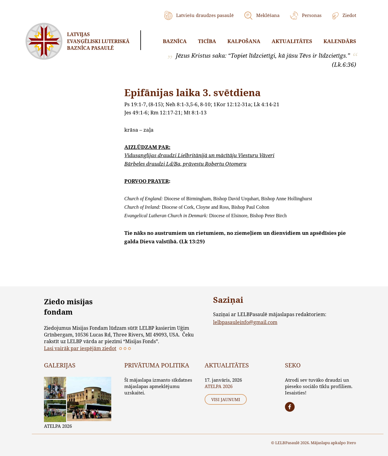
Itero (351, 442)
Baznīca (175, 41)
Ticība (207, 41)
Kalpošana (243, 41)
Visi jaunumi (225, 399)
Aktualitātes (292, 41)
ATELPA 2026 (58, 426)
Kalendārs (339, 41)
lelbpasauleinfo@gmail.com (245, 322)
